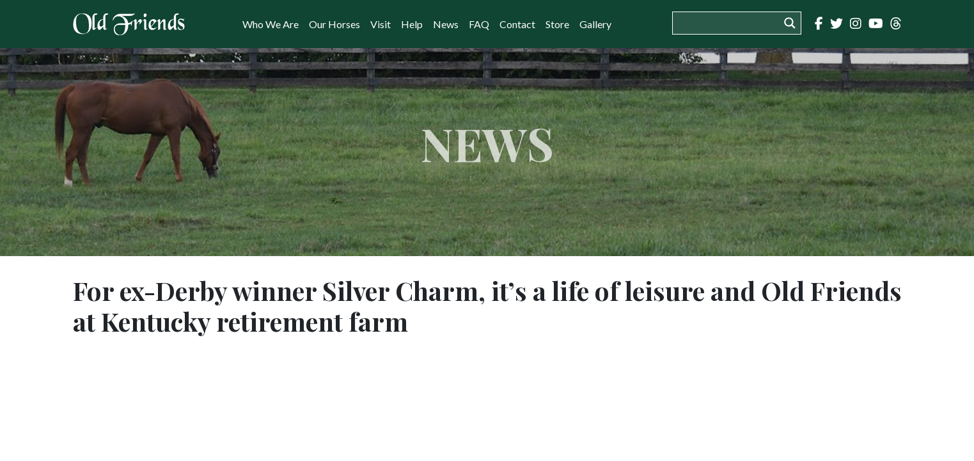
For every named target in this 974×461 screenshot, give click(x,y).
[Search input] (729, 23)
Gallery (595, 24)
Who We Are (270, 24)
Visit (380, 24)
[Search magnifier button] (790, 23)
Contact (517, 24)
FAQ (479, 24)
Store (557, 24)
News (446, 24)
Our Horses (334, 24)
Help (412, 24)
